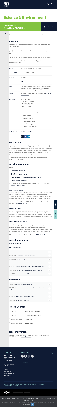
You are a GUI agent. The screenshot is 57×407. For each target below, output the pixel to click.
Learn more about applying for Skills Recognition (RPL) (29, 183)
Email (25, 139)
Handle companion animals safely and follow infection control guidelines (32, 299)
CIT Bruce (26, 83)
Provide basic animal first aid (32, 304)
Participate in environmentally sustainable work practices (32, 277)
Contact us (7, 363)
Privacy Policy (51, 403)
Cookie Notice (42, 403)
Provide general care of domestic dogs (32, 307)
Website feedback (8, 396)
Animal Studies (41, 34)
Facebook (28, 139)
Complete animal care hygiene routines (32, 266)
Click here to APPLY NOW (22, 176)
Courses (18, 34)
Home (12, 34)
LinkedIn (32, 139)
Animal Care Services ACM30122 (37, 326)
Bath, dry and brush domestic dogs (32, 295)
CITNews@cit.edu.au (9, 384)
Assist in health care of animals (32, 274)
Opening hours (7, 386)
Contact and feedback (9, 395)
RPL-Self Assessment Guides (23, 185)
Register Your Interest (30, 135)
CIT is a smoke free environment (8, 379)
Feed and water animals (32, 270)
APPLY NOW (48, 27)
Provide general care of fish (32, 311)
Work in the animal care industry (32, 263)
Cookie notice (27, 395)
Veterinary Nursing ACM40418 (36, 322)
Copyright (34, 395)
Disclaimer (41, 395)
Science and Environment (29, 34)
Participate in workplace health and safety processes (32, 281)
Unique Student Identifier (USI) (23, 190)
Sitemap (16, 396)
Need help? (27, 373)
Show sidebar (6, 34)
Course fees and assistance (31, 98)
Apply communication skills (32, 284)
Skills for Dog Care (33, 334)
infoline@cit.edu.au (23, 245)
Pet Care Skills (32, 330)
